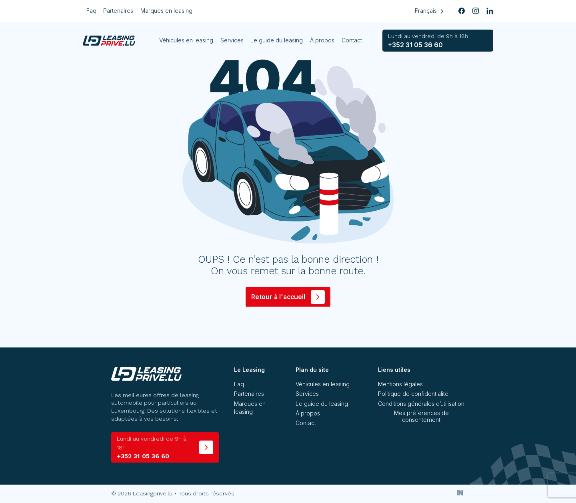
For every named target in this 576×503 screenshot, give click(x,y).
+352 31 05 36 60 (428, 40)
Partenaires (118, 10)
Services (232, 40)
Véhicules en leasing (187, 40)
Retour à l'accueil (278, 297)
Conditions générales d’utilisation (421, 403)
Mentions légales (400, 384)
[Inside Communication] (460, 492)
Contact (352, 40)
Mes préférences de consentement (421, 416)
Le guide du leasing (277, 40)
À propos (322, 40)
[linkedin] (489, 11)
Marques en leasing (166, 10)
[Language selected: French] (429, 11)
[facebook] (461, 11)
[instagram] (475, 11)
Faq (91, 10)
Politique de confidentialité (413, 393)
